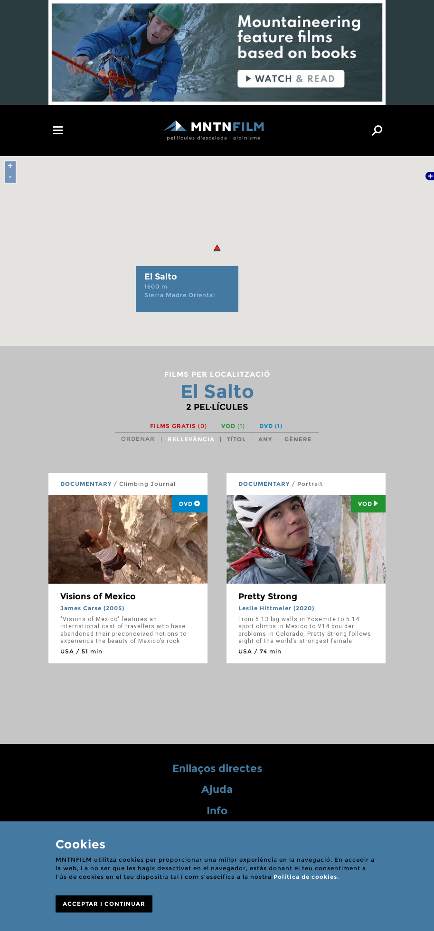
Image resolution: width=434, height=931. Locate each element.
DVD (271, 425)
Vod (368, 503)
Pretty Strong (267, 596)
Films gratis (178, 425)
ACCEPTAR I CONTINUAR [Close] (104, 903)
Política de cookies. (306, 876)
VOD (233, 425)
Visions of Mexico (98, 596)
